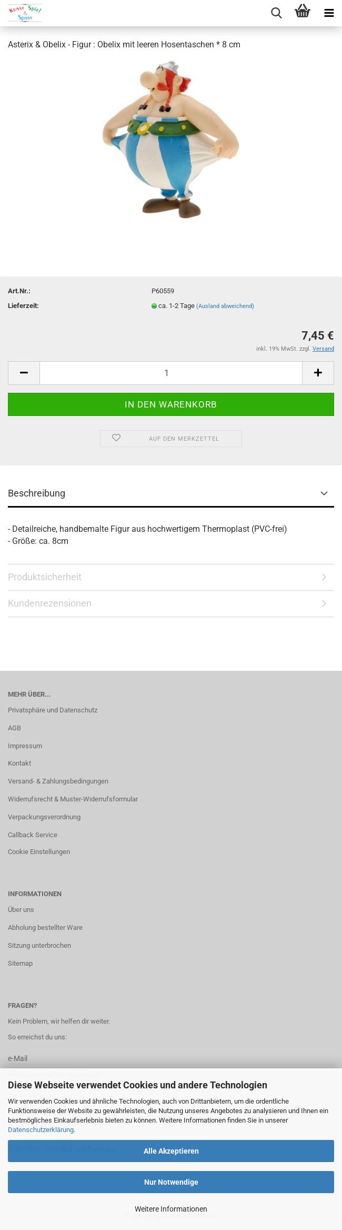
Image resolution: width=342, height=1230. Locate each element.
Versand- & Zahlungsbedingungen (58, 781)
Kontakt (19, 763)
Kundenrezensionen (50, 603)
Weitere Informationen (171, 1209)
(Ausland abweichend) (225, 306)
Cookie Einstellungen (39, 852)
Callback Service (32, 835)
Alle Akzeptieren (171, 1151)
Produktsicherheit (45, 576)
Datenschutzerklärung (41, 1130)
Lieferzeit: (23, 306)
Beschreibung (36, 493)
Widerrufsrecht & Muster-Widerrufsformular (73, 799)
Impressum (25, 746)
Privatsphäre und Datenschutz (52, 710)
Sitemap (20, 963)
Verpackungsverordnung (44, 817)
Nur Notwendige (171, 1182)
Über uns (21, 910)
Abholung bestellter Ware (45, 927)
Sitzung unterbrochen (39, 945)
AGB (14, 728)
